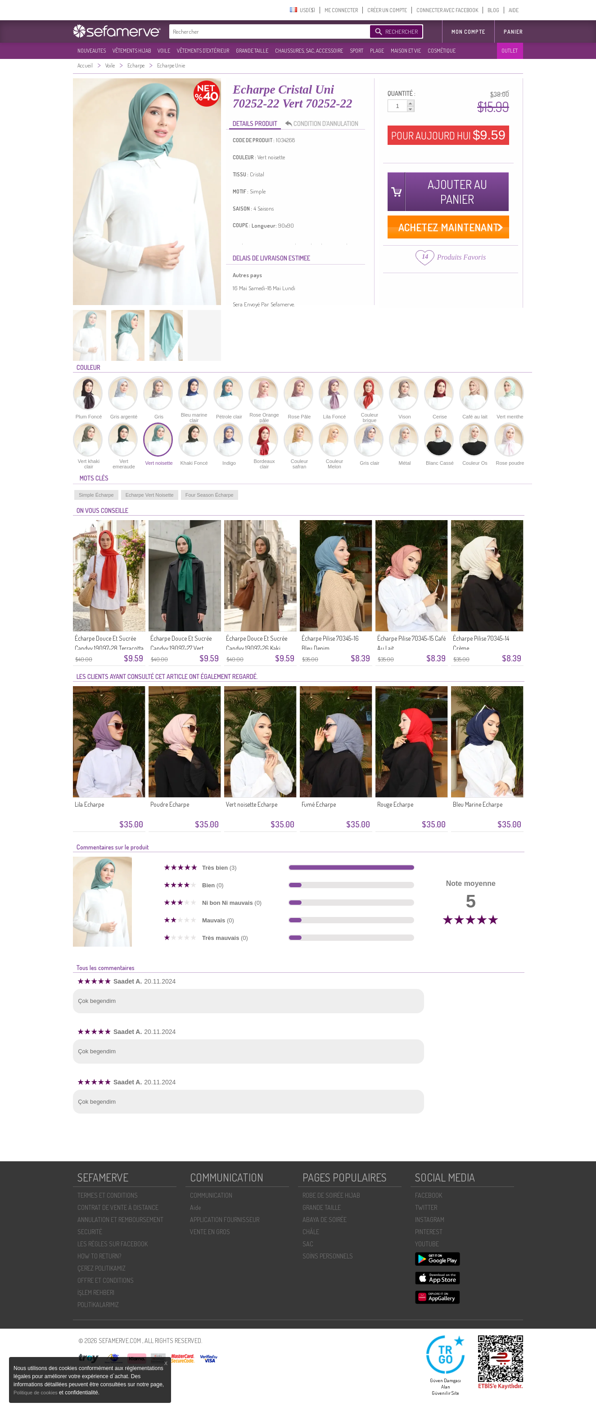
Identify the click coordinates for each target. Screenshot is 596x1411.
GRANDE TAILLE (252, 50)
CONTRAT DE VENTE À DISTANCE (117, 1207)
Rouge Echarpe (395, 804)
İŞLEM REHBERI (95, 1292)
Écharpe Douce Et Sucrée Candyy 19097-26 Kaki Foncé (256, 648)
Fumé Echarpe (319, 804)
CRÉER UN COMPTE (387, 10)
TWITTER (426, 1207)
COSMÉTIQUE (442, 50)
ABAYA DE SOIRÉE (325, 1219)
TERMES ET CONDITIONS (107, 1195)
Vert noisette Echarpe (251, 804)
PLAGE (377, 50)
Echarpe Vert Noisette (150, 495)
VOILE (164, 50)
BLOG (493, 10)
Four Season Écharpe (209, 495)
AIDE (514, 10)
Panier (513, 31)
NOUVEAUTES (91, 50)
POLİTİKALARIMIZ (98, 1304)
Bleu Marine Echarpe (477, 804)
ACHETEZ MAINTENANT (448, 227)
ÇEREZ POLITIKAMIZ (101, 1268)
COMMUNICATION (211, 1195)
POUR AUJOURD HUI (448, 135)
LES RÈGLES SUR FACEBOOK (112, 1244)
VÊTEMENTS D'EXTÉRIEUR (203, 50)
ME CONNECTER (341, 10)
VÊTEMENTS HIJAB (132, 50)
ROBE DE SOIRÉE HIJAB (331, 1195)
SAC (308, 1244)
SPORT (356, 50)
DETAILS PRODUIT (255, 123)
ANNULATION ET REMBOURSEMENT (120, 1219)
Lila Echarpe (89, 804)
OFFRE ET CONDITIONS (105, 1280)
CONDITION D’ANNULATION (324, 124)
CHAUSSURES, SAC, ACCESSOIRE (309, 50)
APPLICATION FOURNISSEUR (224, 1219)
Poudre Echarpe (169, 804)
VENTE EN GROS (210, 1232)
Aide (195, 1207)
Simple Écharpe (96, 495)
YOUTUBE (427, 1244)
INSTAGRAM (429, 1219)
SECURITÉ (89, 1232)
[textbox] (267, 31)
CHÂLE (311, 1232)
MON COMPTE (468, 31)
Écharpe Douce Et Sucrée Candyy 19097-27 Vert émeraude (181, 648)
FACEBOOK (428, 1195)
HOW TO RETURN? (99, 1256)
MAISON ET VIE (406, 50)
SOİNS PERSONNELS (328, 1256)
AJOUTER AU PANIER (457, 192)
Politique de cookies (36, 1392)
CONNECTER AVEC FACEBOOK (447, 10)
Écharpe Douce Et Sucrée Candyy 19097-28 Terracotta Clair (109, 648)
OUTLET (509, 50)
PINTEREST (428, 1232)
